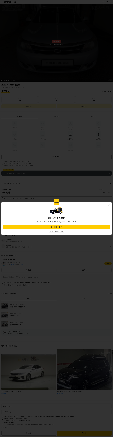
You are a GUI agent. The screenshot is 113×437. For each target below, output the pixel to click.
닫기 (109, 205)
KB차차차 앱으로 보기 (56, 227)
